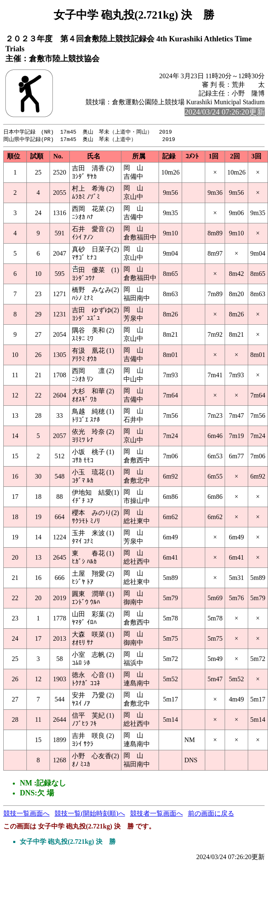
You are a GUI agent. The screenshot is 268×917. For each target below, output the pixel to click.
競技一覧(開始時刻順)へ (90, 814)
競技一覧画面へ (26, 814)
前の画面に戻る (211, 814)
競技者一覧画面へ (156, 814)
